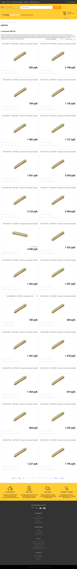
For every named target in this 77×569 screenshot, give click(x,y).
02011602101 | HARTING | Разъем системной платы (20, 224)
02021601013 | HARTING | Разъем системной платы (20, 368)
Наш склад (14, 2)
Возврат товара (38, 532)
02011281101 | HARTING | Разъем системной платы (19, 44)
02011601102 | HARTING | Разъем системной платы (58, 116)
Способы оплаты (38, 534)
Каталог (8, 2)
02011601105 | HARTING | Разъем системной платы (58, 152)
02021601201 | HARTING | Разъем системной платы (58, 368)
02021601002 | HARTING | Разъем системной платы (19, 332)
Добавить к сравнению (31, 43)
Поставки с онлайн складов (38, 541)
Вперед (56, 478)
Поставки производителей (38, 543)
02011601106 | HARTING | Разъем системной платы (19, 188)
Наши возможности (34, 2)
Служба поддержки (38, 555)
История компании (38, 522)
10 (51, 478)
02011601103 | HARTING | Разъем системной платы (20, 152)
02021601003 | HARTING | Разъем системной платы (58, 332)
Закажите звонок (28, 15)
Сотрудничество (38, 557)
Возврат (26, 2)
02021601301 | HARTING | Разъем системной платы (58, 404)
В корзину (73, 15)
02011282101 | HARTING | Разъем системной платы (20, 80)
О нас (38, 516)
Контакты (38, 559)
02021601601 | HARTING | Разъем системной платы (58, 440)
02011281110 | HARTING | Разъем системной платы (58, 44)
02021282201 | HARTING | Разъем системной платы (58, 296)
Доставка (20, 2)
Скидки (38, 530)
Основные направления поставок (38, 548)
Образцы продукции (38, 545)
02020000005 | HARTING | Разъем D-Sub (20, 296)
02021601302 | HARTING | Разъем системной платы (20, 440)
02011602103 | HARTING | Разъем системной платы (19, 260)
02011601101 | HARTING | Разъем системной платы (19, 116)
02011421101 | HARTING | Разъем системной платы (58, 80)
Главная (3, 2)
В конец (62, 478)
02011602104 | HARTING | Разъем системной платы (58, 260)
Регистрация (73, 2)
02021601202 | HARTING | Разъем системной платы (19, 404)
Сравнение (64, 18)
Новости (38, 520)
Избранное (67, 18)
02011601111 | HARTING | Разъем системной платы (58, 188)
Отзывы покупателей (38, 518)
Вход (68, 2)
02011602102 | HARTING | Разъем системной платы (58, 224)
